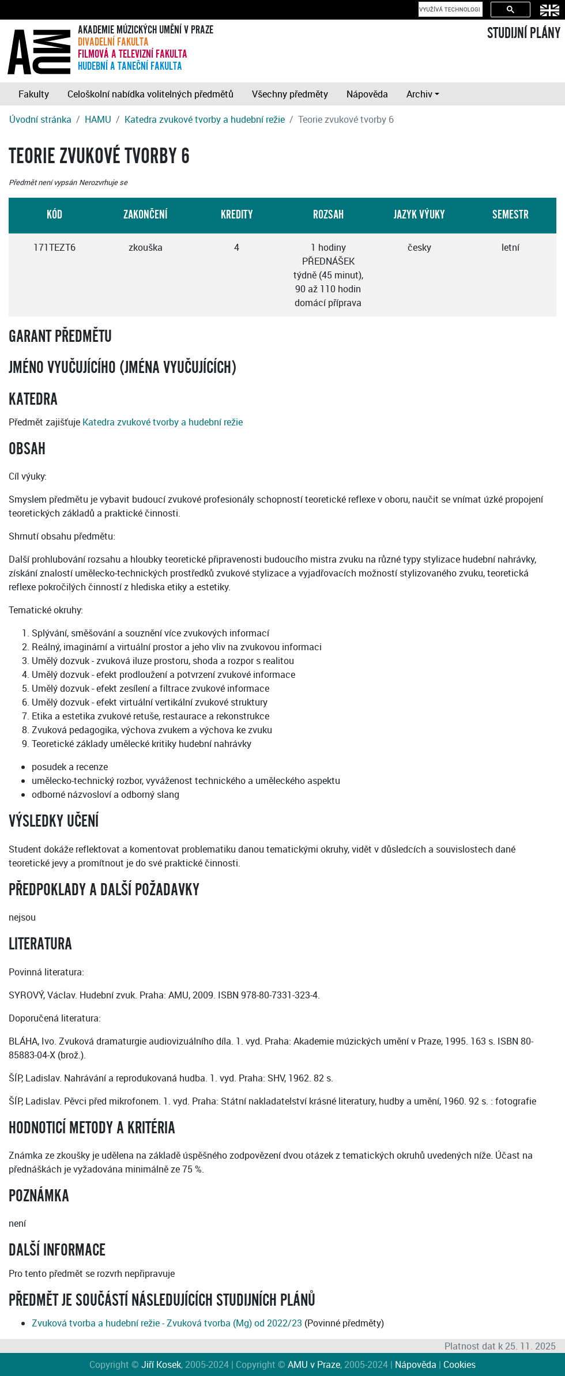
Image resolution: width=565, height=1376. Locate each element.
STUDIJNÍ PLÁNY (523, 33)
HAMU (98, 119)
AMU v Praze (314, 1364)
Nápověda (367, 94)
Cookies (459, 1364)
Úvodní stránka (40, 119)
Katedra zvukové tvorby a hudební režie (205, 119)
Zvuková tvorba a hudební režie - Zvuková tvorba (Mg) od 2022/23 (167, 1323)
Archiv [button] (419, 94)
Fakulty (33, 94)
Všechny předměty (290, 94)
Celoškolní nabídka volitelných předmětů (150, 94)
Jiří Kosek (161, 1364)
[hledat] (449, 9)
